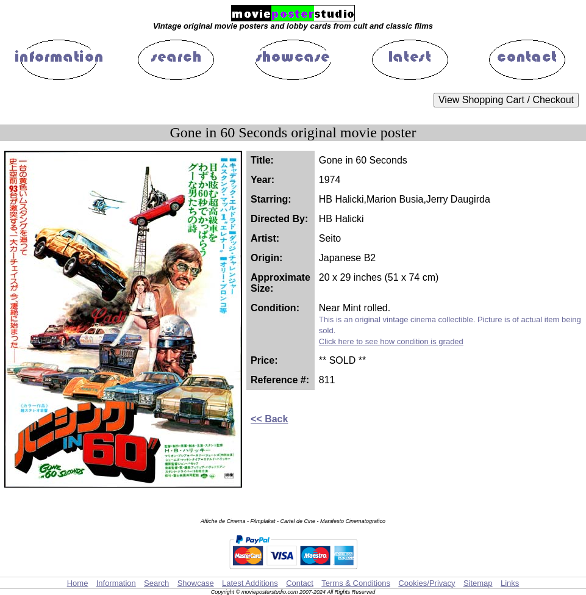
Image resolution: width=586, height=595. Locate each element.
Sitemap (478, 583)
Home (77, 583)
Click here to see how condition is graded (391, 341)
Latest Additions (250, 583)
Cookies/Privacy (426, 583)
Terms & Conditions (355, 583)
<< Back (269, 419)
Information (116, 583)
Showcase (195, 583)
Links (510, 583)
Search (156, 583)
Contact (299, 583)
